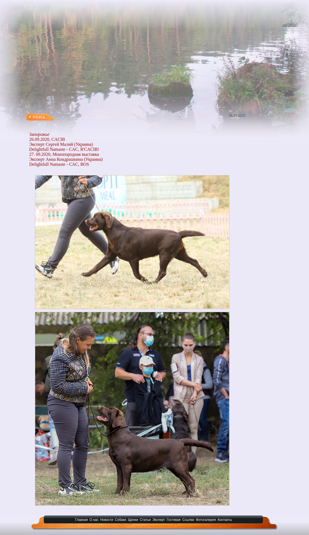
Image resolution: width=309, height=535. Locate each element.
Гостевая (174, 520)
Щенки (133, 520)
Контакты (225, 520)
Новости (106, 520)
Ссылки (188, 520)
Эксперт (158, 520)
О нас (94, 520)
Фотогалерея (206, 520)
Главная (81, 520)
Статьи (145, 520)
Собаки (120, 520)
